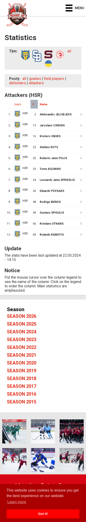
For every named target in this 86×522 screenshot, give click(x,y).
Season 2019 (21, 370)
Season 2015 (21, 402)
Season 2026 (21, 316)
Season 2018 (21, 378)
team (17, 104)
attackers (36, 83)
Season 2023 (21, 339)
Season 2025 (21, 324)
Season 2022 (21, 347)
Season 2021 (21, 355)
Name (43, 104)
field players (54, 78)
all (69, 51)
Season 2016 (21, 394)
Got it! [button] (43, 514)
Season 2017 (21, 386)
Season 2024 (21, 331)
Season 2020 (21, 363)
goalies (35, 78)
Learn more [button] (16, 502)
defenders (17, 83)
